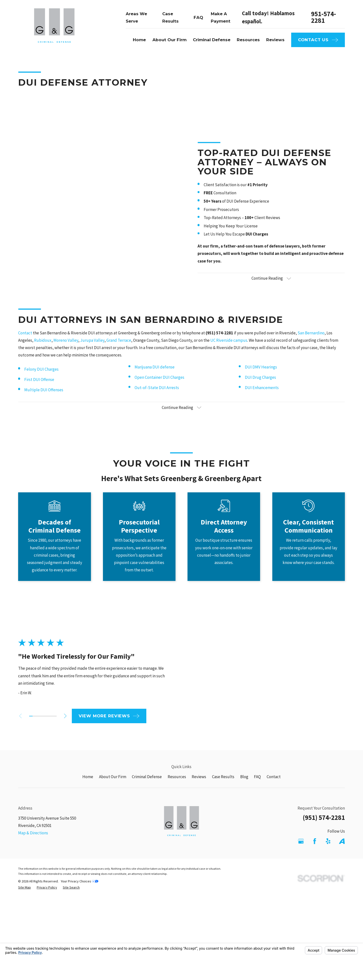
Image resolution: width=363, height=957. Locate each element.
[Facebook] (315, 841)
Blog (244, 776)
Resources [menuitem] (248, 39)
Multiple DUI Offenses (43, 398)
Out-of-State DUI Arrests (157, 395)
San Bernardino (311, 341)
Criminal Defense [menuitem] (211, 39)
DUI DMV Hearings (261, 375)
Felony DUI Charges (41, 377)
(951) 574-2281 (324, 817)
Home (87, 776)
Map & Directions (33, 833)
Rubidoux (42, 348)
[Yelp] (328, 841)
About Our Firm (112, 776)
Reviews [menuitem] (275, 39)
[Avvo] (342, 841)
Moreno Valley (65, 348)
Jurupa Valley (92, 348)
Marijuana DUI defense (155, 375)
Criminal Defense (147, 776)
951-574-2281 (323, 17)
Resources (177, 776)
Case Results (223, 776)
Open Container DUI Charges (159, 385)
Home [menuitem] (139, 39)
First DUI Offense (39, 387)
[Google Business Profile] (301, 841)
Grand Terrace (118, 348)
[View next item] (57, 716)
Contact (25, 341)
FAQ (198, 17)
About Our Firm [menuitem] (169, 39)
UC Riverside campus (228, 348)
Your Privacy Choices (79, 881)
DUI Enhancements (262, 395)
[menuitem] (24, 887)
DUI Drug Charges (260, 385)
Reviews (199, 776)
